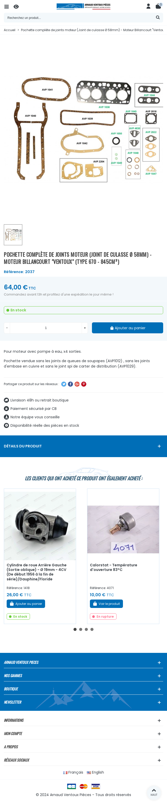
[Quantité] (46, 328)
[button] (75, 629)
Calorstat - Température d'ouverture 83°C (113, 567)
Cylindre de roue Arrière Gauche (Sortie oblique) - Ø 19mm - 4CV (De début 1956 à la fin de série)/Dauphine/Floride (37, 572)
